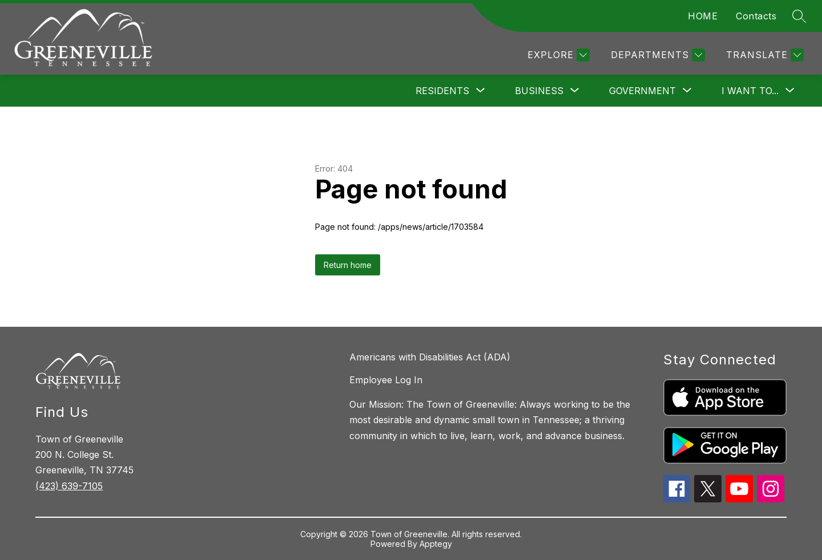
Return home (348, 265)
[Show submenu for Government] (642, 91)
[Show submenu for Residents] (442, 91)
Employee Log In (385, 379)
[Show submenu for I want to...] (750, 91)
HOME (703, 16)
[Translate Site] (763, 55)
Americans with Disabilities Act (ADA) (429, 357)
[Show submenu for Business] (539, 91)
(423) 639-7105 (69, 486)
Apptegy (436, 544)
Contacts (756, 16)
